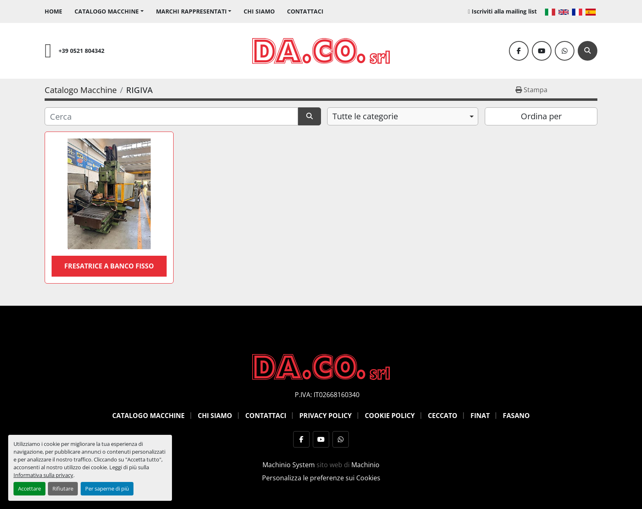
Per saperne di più (107, 488)
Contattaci (305, 11)
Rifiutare (62, 488)
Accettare (29, 488)
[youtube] (542, 51)
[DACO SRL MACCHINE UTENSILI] (321, 366)
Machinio (365, 464)
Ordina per (541, 116)
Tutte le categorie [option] (365, 116)
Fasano (516, 415)
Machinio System (288, 464)
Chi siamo (259, 11)
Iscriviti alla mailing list (504, 11)
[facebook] (519, 51)
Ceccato (442, 415)
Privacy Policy (325, 415)
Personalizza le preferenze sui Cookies (321, 477)
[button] (109, 11)
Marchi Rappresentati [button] (191, 11)
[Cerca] (587, 51)
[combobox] (402, 116)
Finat (480, 415)
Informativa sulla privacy (43, 475)
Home (53, 11)
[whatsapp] (564, 51)
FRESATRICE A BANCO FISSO (109, 265)
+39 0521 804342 (81, 51)
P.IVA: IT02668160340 (327, 394)
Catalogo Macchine (107, 11)
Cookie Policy (390, 415)
